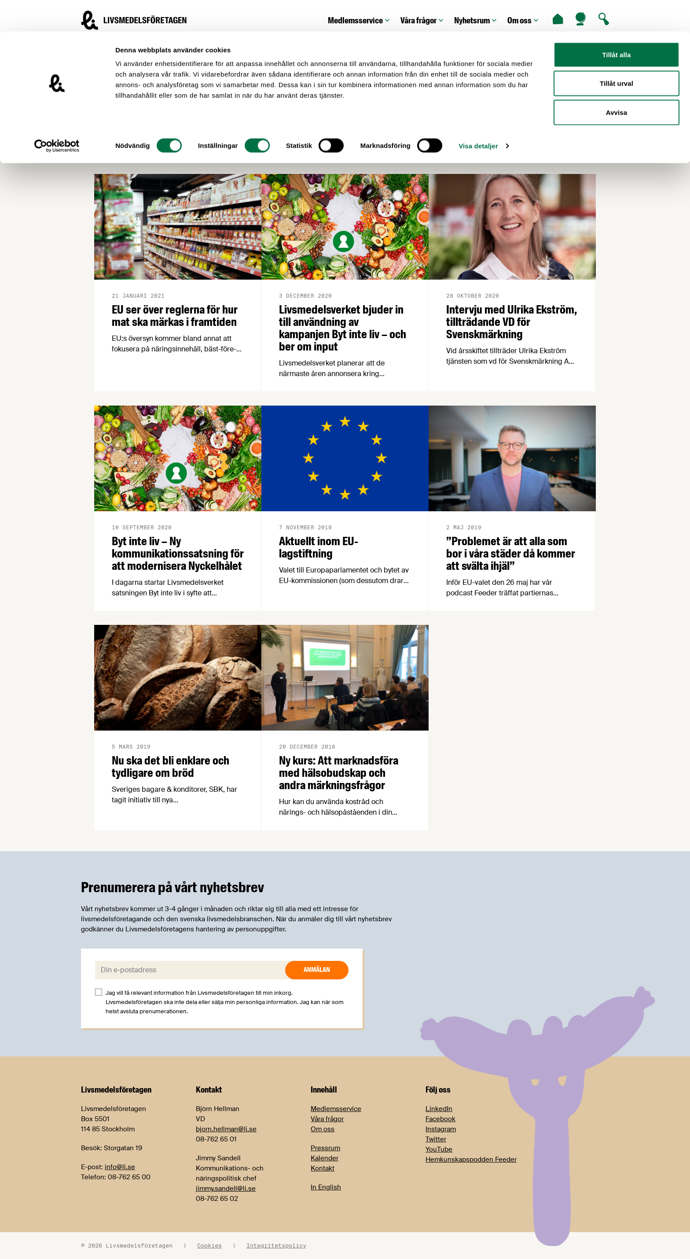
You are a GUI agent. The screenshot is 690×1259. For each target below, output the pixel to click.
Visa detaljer (478, 114)
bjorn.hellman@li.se (226, 1129)
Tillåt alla (616, 23)
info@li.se (120, 1167)
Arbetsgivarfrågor (178, 144)
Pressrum (325, 1148)
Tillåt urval (616, 52)
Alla (112, 144)
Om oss (322, 1129)
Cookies (209, 1245)
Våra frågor (327, 1119)
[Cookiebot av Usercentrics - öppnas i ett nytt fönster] (56, 114)
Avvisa (616, 81)
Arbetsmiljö (257, 144)
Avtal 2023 (444, 144)
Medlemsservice (336, 1108)
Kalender (324, 1158)
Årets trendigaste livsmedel (351, 144)
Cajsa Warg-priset (586, 144)
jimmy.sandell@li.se (226, 1188)
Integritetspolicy (276, 1245)
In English (326, 1187)
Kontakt (322, 1168)
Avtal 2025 (509, 144)
